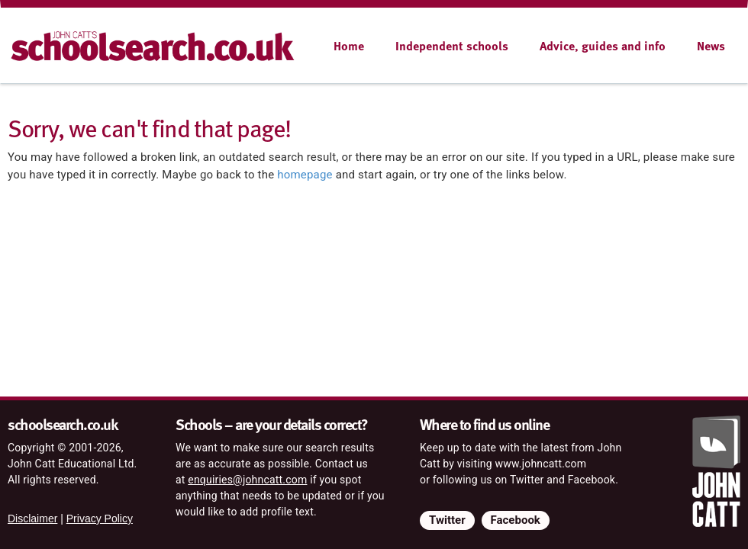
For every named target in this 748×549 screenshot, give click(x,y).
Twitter (447, 520)
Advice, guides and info (603, 46)
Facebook (515, 520)
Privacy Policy (99, 518)
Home (349, 46)
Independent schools (451, 46)
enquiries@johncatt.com (247, 480)
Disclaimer (32, 518)
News (711, 46)
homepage (304, 174)
